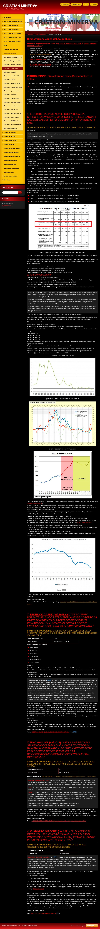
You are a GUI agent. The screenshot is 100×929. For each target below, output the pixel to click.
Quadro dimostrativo (40, 34)
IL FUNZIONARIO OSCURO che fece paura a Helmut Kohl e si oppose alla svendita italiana (59, 821)
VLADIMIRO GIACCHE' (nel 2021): (38, 857)
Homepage (30, 34)
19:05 (47, 780)
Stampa (95, 4)
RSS (87, 4)
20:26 (49, 680)
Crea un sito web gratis (78, 926)
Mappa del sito (77, 4)
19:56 (30, 792)
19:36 (30, 787)
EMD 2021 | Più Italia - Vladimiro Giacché (43, 913)
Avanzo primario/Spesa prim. (70, 44)
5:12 (55, 857)
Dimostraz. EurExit (38, 889)
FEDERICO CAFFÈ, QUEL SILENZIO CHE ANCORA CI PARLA (50, 732)
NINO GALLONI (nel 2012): (38, 59)
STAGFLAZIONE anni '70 (34, 503)
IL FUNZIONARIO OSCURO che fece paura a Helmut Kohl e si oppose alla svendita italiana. (69, 776)
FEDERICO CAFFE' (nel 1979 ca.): (50, 614)
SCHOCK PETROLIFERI (84, 522)
